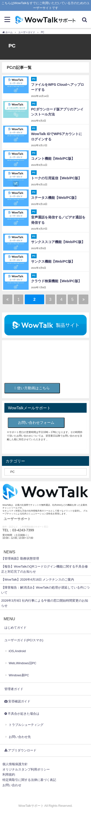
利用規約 (8, 774)
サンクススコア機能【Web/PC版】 (58, 242)
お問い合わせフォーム (36, 422)
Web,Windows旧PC (22, 663)
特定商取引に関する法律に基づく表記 (29, 779)
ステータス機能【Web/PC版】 (54, 197)
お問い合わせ (11, 785)
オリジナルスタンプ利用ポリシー (26, 769)
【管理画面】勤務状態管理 (20, 558)
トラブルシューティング (26, 724)
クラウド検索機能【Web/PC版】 (56, 281)
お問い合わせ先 (20, 736)
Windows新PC (19, 675)
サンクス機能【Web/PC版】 (53, 261)
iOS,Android (17, 651)
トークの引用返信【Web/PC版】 (56, 178)
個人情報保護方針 (15, 764)
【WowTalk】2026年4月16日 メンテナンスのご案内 (37, 579)
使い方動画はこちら (32, 388)
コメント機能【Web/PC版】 (53, 158)
